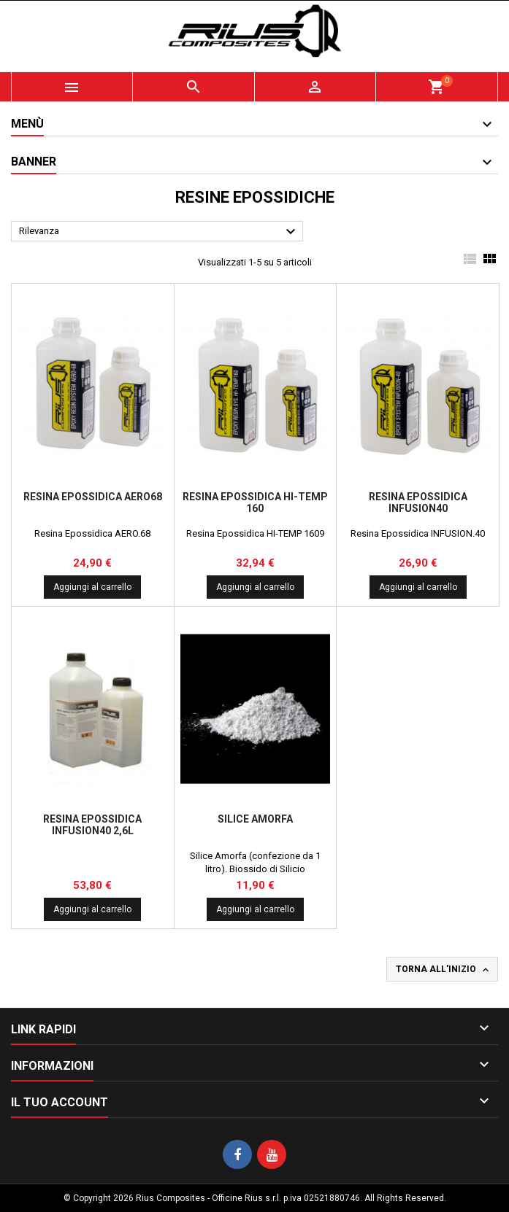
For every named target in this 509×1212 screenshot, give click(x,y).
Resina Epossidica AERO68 (92, 496)
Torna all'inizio (443, 970)
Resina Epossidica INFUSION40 (418, 502)
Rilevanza (159, 232)
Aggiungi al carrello (92, 587)
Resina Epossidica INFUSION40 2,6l (92, 824)
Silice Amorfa (255, 819)
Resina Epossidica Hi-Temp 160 (255, 502)
